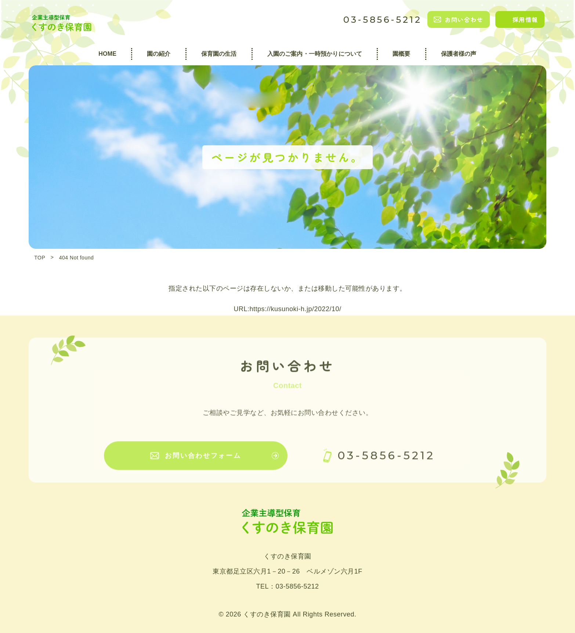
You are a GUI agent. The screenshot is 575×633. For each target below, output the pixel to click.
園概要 (401, 54)
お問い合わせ (464, 19)
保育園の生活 (219, 54)
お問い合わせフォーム (203, 461)
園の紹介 (159, 54)
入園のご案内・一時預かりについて (314, 54)
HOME (107, 54)
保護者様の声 (459, 54)
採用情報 (525, 19)
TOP (39, 258)
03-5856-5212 (382, 19)
